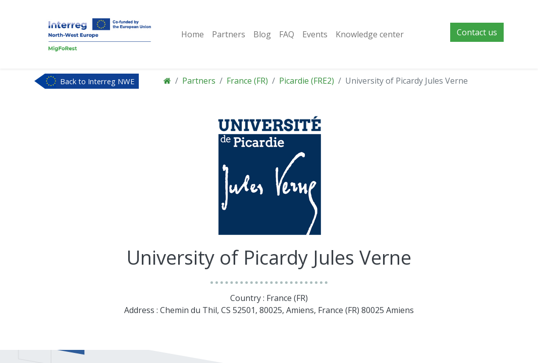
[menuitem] (192, 34)
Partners (199, 80)
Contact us (477, 32)
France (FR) (247, 80)
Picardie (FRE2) (306, 80)
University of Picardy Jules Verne (406, 80)
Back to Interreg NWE (97, 81)
